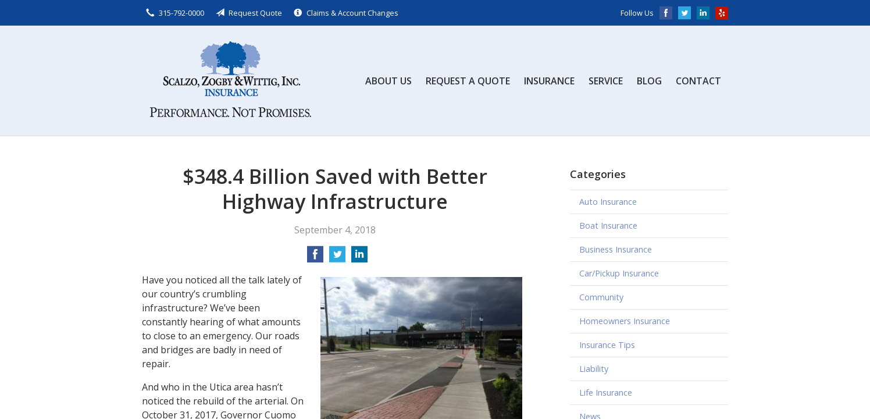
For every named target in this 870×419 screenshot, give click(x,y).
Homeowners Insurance (624, 320)
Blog (649, 80)
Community (601, 297)
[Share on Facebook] (315, 257)
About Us (388, 80)
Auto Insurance (608, 201)
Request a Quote (468, 80)
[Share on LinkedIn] (359, 257)
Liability (593, 368)
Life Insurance (605, 392)
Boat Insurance (608, 225)
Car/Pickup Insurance (619, 273)
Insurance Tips (607, 344)
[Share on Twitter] (337, 257)
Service (606, 80)
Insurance (549, 80)
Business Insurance (615, 249)
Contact (698, 80)
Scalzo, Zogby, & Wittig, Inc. (229, 80)
